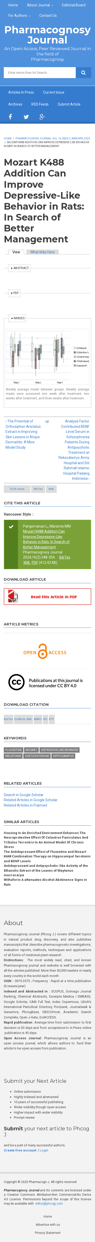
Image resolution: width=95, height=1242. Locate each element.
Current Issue (53, 92)
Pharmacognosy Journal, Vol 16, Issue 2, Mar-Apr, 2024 (52, 138)
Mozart (31, 750)
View (18, 252)
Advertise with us (48, 1224)
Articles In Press (21, 92)
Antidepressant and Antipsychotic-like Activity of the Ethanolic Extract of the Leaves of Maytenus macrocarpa (46, 870)
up (46, 421)
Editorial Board (73, 5)
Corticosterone (37, 756)
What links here (42, 252)
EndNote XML (23, 719)
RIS (45, 719)
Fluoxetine (13, 750)
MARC (38, 719)
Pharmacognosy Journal (47, 34)
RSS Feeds (40, 104)
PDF (35, 563)
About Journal (38, 5)
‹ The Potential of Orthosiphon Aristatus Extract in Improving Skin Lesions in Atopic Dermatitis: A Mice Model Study (23, 434)
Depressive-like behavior (59, 750)
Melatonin (13, 756)
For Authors (17, 15)
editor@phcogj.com (49, 1203)
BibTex (38, 489)
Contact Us (48, 15)
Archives (15, 104)
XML (51, 489)
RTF (51, 719)
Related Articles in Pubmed (25, 805)
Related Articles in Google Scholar (31, 800)
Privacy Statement (48, 1232)
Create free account (20, 1150)
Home (13, 5)
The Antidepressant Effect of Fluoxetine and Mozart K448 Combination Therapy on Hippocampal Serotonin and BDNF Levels (47, 856)
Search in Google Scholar (24, 795)
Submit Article (69, 104)
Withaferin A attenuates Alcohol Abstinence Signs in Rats (45, 882)
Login (44, 1150)
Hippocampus (63, 756)
